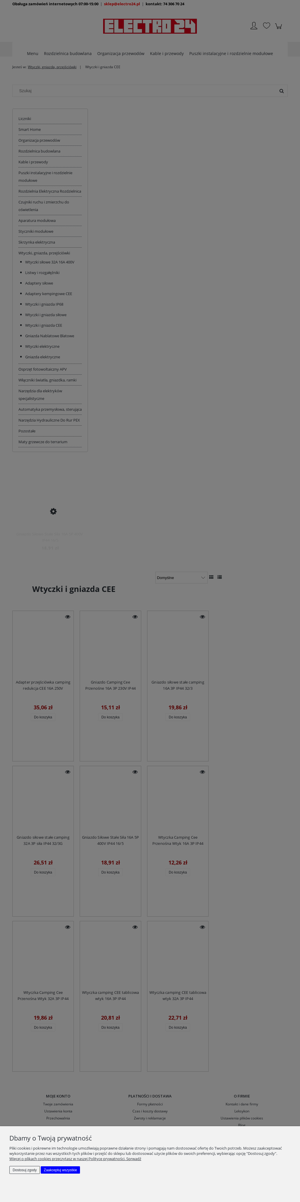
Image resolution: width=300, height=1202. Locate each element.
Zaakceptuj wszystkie (60, 1170)
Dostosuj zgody (25, 1170)
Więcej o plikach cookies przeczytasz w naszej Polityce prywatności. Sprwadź (75, 1158)
